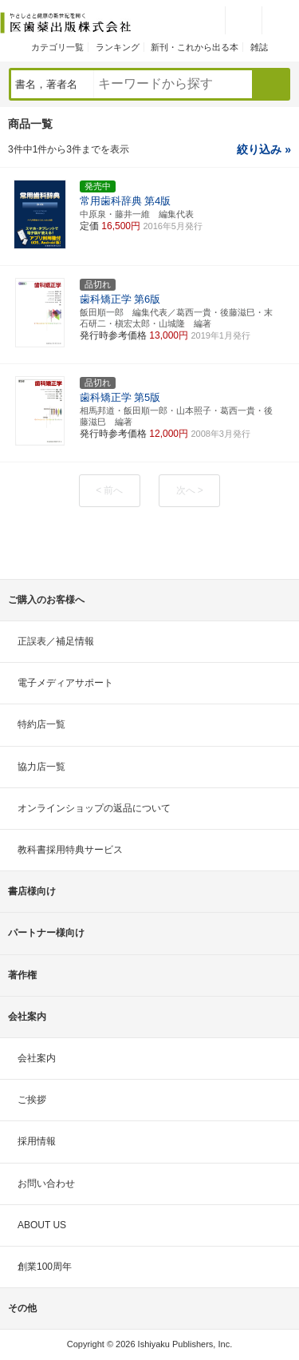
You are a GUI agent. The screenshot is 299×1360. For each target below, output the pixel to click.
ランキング (118, 47)
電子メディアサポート (65, 682)
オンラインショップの (94, 808)
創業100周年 (45, 1266)
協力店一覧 (41, 766)
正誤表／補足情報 (56, 641)
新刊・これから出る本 (194, 47)
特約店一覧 (41, 724)
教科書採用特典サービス (70, 849)
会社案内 (37, 1058)
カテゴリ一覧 (57, 47)
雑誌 (259, 47)
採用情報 (37, 1141)
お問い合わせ (46, 1183)
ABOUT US (42, 1225)
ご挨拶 (32, 1099)
